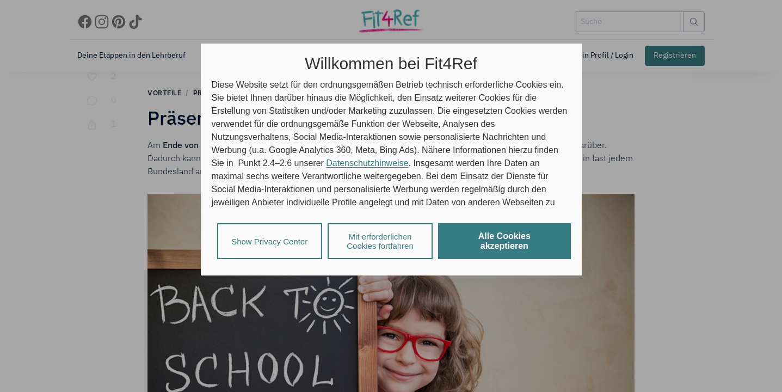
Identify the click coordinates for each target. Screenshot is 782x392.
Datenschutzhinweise (367, 163)
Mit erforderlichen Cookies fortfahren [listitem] (380, 241)
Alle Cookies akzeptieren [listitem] (504, 240)
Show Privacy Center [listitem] (269, 241)
